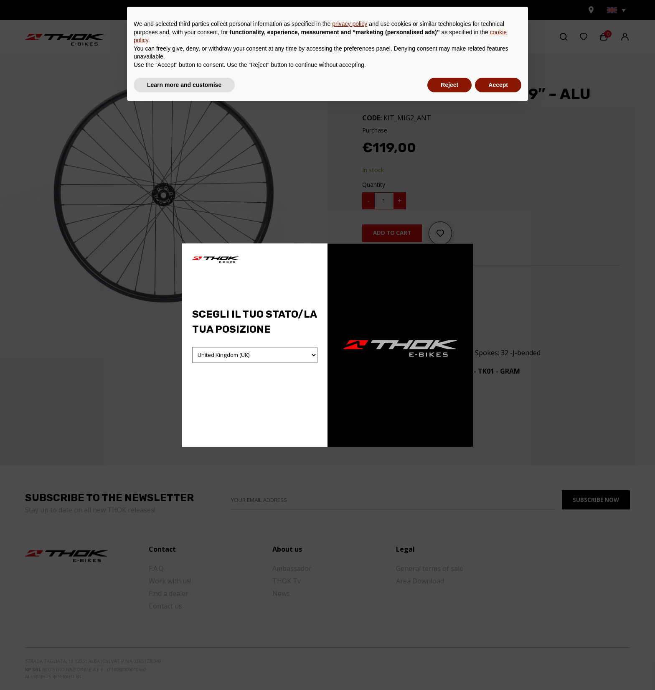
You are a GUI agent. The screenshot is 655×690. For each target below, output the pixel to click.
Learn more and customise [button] (184, 667)
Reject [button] (449, 667)
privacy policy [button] (349, 606)
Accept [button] (498, 667)
